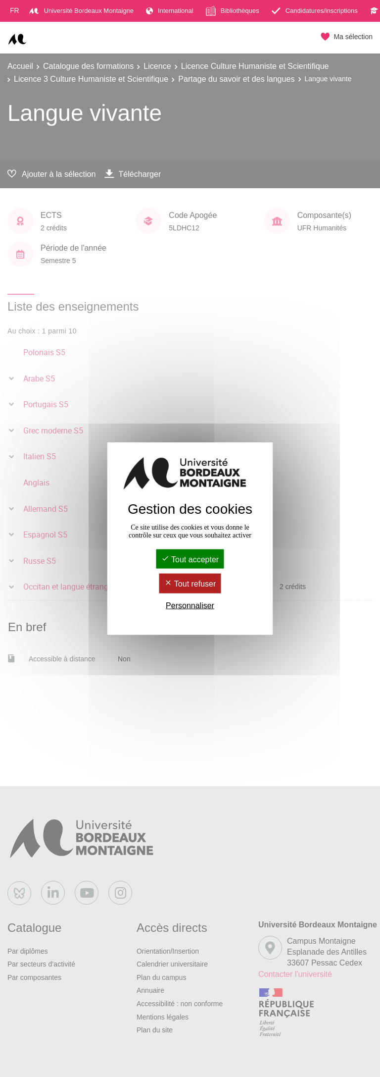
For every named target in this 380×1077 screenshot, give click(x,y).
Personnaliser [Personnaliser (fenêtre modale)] (190, 605)
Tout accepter (190, 559)
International (169, 10)
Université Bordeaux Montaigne (81, 10)
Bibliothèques (232, 11)
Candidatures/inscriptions (315, 10)
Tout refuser (190, 584)
